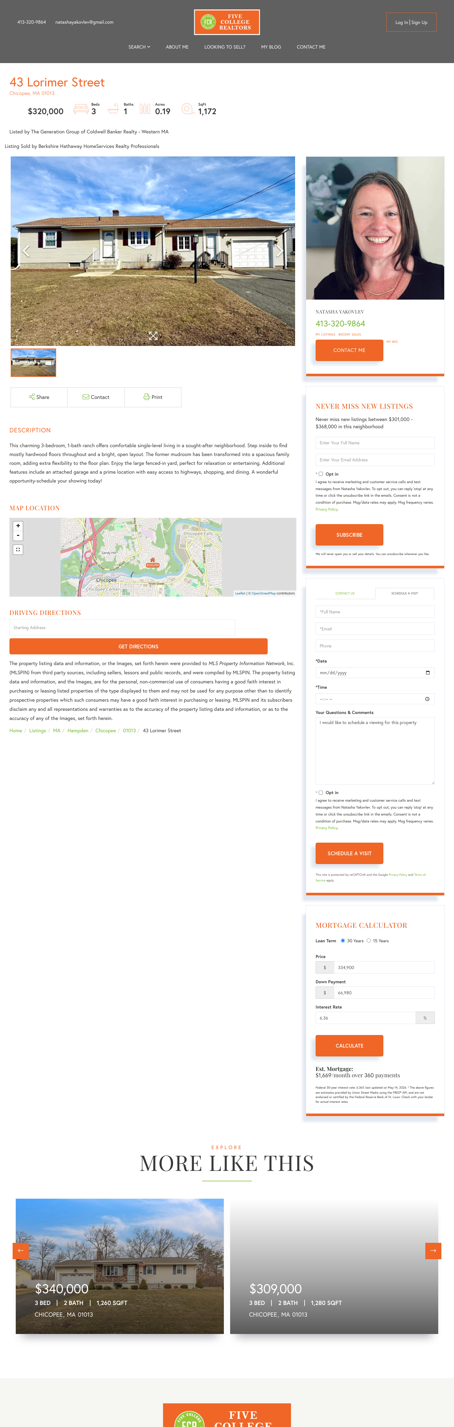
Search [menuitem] (137, 47)
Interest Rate (329, 1008)
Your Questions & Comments (345, 713)
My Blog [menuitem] (271, 47)
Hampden (77, 712)
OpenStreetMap (264, 593)
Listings (37, 712)
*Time (321, 688)
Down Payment (331, 982)
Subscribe (349, 534)
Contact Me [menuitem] (311, 47)
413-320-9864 (31, 22)
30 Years (352, 941)
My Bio (392, 342)
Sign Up (419, 22)
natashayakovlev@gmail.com (84, 22)
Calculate (350, 1046)
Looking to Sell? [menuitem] (224, 47)
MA (57, 712)
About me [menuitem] (177, 47)
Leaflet (240, 593)
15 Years (378, 941)
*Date (321, 662)
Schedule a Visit (404, 594)
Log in (401, 22)
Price (321, 957)
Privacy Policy (327, 509)
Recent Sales (350, 334)
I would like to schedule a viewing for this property (375, 752)
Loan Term (326, 941)
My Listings (325, 334)
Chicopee (106, 712)
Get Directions (267, 628)
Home (15, 712)
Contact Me (350, 350)
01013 (129, 712)
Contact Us (345, 594)
